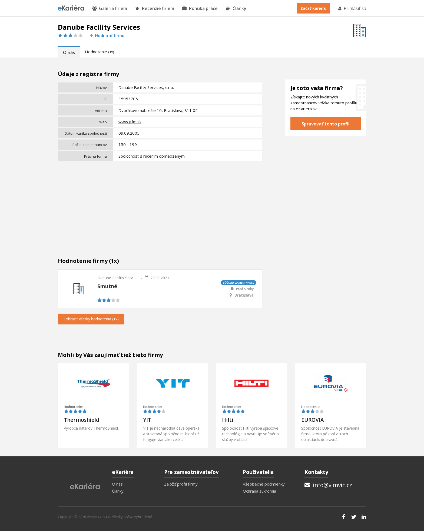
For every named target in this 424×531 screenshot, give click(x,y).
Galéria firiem (109, 8)
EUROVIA (312, 419)
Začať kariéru (313, 8)
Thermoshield (81, 419)
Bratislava (244, 295)
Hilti (227, 419)
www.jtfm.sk (129, 121)
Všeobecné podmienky (264, 484)
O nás (69, 52)
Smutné (107, 286)
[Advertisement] (160, 203)
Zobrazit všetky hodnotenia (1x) (91, 318)
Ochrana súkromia (259, 491)
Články (236, 8)
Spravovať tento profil (326, 124)
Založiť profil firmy (181, 484)
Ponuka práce (200, 8)
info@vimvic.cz (328, 485)
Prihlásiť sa (351, 8)
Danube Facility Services (117, 277)
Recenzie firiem (154, 8)
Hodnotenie (99, 51)
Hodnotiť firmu (106, 35)
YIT (147, 419)
